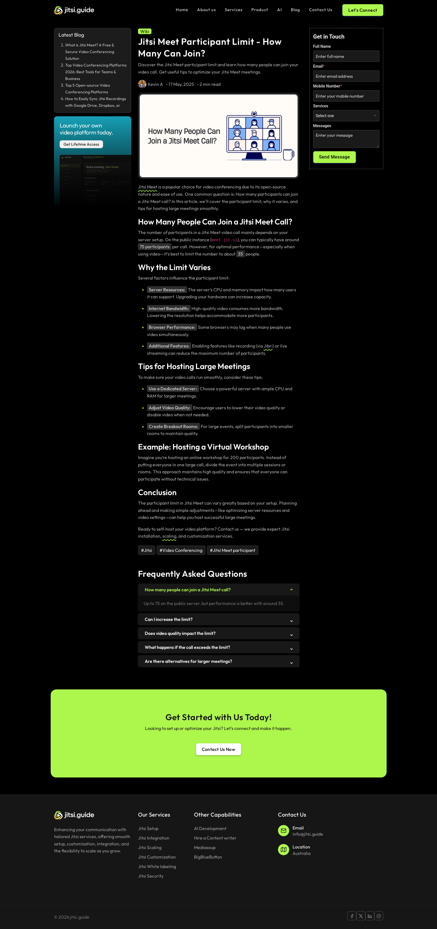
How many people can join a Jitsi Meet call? (188, 589)
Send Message (334, 157)
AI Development (210, 828)
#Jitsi (146, 550)
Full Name (322, 46)
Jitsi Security (150, 876)
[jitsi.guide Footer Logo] (74, 814)
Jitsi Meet (147, 187)
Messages (322, 126)
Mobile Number (326, 86)
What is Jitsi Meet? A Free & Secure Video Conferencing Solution (89, 51)
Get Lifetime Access (81, 144)
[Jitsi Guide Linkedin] (369, 915)
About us (206, 9)
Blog (295, 9)
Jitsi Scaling (150, 847)
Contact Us (320, 9)
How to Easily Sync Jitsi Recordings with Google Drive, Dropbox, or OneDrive (95, 105)
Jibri (268, 346)
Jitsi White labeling (157, 866)
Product (259, 9)
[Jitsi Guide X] (360, 915)
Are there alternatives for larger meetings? (188, 661)
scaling (169, 536)
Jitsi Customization (157, 857)
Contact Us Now (218, 749)
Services (233, 9)
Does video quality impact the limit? (180, 633)
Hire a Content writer (215, 838)
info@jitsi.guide (308, 834)
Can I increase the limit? (169, 619)
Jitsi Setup (148, 828)
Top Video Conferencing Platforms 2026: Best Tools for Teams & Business (96, 72)
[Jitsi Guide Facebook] (351, 915)
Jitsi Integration (153, 838)
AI (279, 9)
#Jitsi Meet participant (232, 550)
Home (182, 9)
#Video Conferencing (181, 550)
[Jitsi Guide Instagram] (378, 915)
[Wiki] (144, 31)
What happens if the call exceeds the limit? (187, 647)
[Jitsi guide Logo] (74, 10)
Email (318, 66)
